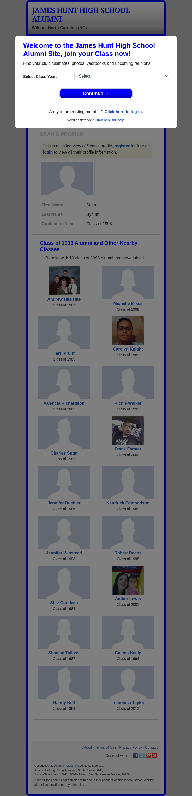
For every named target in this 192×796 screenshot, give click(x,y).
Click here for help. (110, 120)
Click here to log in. (123, 111)
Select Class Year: (40, 76)
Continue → (96, 93)
